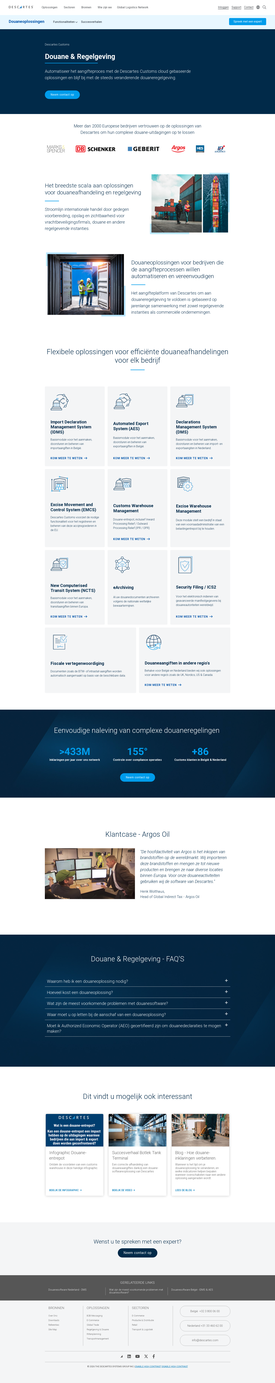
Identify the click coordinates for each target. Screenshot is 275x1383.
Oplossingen (49, 7)
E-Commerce (93, 1320)
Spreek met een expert (247, 22)
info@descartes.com (205, 1340)
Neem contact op (62, 94)
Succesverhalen (91, 23)
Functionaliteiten (65, 23)
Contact (248, 7)
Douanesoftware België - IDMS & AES (192, 1289)
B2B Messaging (94, 1315)
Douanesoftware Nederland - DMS (67, 1289)
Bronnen (86, 7)
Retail (134, 1325)
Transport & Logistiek (142, 1329)
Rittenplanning (94, 1334)
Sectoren (69, 7)
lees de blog (184, 1190)
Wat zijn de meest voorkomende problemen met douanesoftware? (136, 1291)
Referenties (53, 1325)
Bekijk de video (123, 1190)
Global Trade (93, 1325)
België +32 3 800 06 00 (205, 1311)
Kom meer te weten (66, 458)
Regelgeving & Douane (98, 1329)
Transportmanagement (98, 1338)
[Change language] (258, 7)
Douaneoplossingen (26, 22)
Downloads (53, 1320)
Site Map (52, 1329)
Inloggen (223, 7)
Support (236, 7)
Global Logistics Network (132, 7)
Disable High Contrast (175, 1366)
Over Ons (52, 1315)
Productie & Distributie (143, 1320)
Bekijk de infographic (65, 1190)
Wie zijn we (105, 7)
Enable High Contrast (148, 1366)
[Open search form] (264, 7)
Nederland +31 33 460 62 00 (205, 1325)
